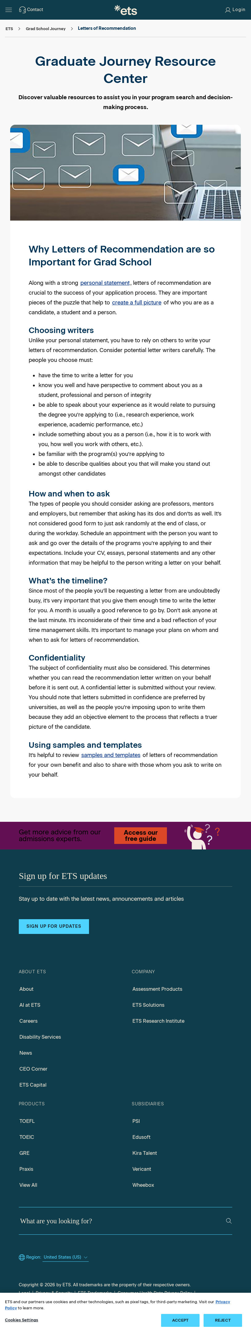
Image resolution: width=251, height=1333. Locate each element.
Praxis (26, 1169)
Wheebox (143, 1185)
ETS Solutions (148, 1005)
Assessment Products (157, 989)
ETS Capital (33, 1085)
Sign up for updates (53, 926)
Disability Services (40, 1037)
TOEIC (26, 1137)
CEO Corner (33, 1069)
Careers (28, 1021)
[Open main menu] (8, 10)
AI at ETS (29, 1005)
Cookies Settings (21, 1320)
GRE (24, 1153)
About (26, 989)
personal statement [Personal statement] (105, 283)
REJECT (223, 1320)
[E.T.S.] (125, 10)
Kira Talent (144, 1153)
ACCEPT (180, 1320)
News (25, 1053)
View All (28, 1185)
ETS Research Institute (158, 1021)
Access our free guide (141, 835)
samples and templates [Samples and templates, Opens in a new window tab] (110, 755)
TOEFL (27, 1121)
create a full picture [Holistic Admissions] (136, 302)
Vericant (141, 1169)
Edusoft (141, 1137)
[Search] (228, 1220)
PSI (136, 1121)
